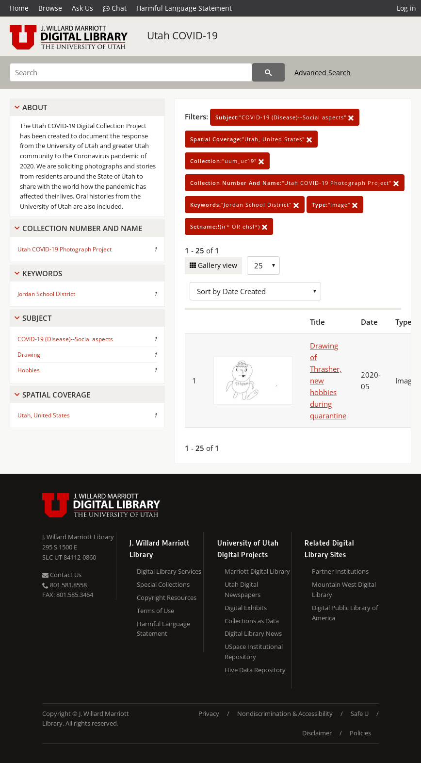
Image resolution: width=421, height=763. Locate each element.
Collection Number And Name (82, 228)
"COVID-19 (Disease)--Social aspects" (284, 117)
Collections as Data (252, 620)
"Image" (335, 204)
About (34, 107)
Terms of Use (155, 610)
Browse (50, 8)
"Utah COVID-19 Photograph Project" (294, 182)
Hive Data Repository (255, 669)
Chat (115, 8)
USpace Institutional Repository (254, 651)
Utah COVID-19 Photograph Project (64, 249)
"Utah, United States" (251, 139)
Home (19, 8)
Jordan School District (46, 294)
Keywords (42, 273)
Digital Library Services (169, 571)
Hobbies (28, 370)
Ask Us (82, 8)
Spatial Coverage (56, 394)
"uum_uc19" (227, 161)
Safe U (360, 713)
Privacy (208, 713)
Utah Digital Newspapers (242, 589)
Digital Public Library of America (345, 612)
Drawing (28, 354)
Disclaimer (317, 733)
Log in (406, 8)
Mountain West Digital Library (344, 589)
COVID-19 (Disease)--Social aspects (65, 339)
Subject (36, 318)
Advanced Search (322, 72)
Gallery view (216, 265)
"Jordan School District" (244, 204)
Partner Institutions (340, 571)
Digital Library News (253, 633)
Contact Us (61, 574)
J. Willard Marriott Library (78, 536)
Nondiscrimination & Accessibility (285, 713)
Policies (360, 733)
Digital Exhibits (246, 607)
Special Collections (163, 584)
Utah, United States (43, 415)
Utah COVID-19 (182, 35)
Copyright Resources (166, 597)
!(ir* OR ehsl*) (229, 226)
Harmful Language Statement (184, 8)
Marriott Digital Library (257, 571)
